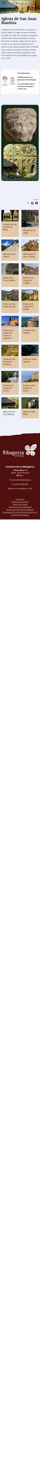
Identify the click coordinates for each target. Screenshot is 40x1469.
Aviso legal (20, 499)
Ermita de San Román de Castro (29, 388)
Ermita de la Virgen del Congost (28, 280)
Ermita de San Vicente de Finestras (9, 361)
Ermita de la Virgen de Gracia (8, 388)
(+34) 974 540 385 (20, 484)
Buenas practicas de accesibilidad (20, 510)
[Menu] (3, 3)
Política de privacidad (20, 502)
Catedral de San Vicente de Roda (10, 227)
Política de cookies (20, 504)
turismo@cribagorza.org (20, 480)
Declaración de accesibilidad (20, 507)
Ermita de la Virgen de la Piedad (28, 306)
